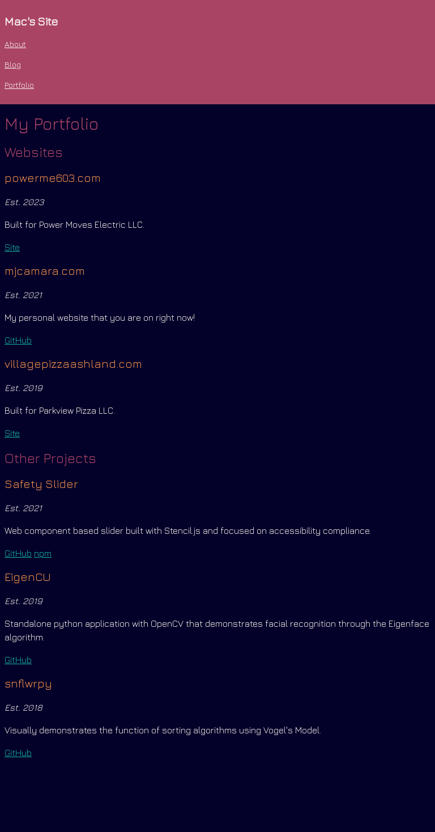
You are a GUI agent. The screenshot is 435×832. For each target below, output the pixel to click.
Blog (13, 64)
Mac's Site (31, 21)
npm (43, 553)
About (15, 44)
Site (12, 247)
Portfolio (19, 85)
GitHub (18, 340)
